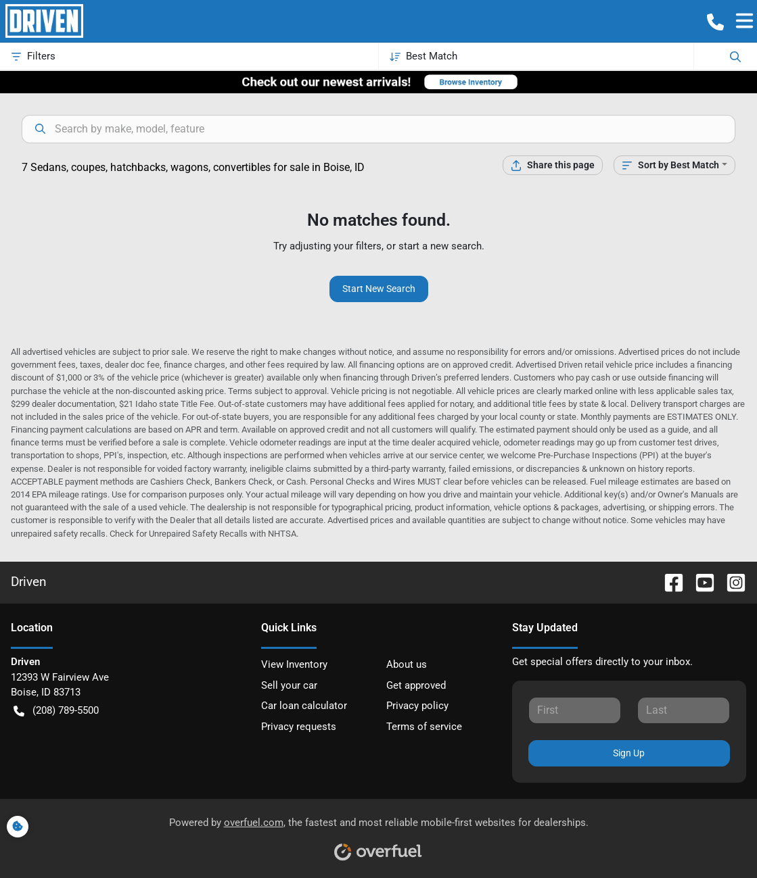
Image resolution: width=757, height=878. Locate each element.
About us (406, 664)
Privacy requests (298, 727)
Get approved (416, 685)
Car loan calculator (304, 706)
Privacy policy (417, 706)
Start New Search (378, 288)
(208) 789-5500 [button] (56, 710)
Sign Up (629, 753)
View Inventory (294, 664)
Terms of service (424, 727)
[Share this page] (553, 165)
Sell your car (289, 685)
